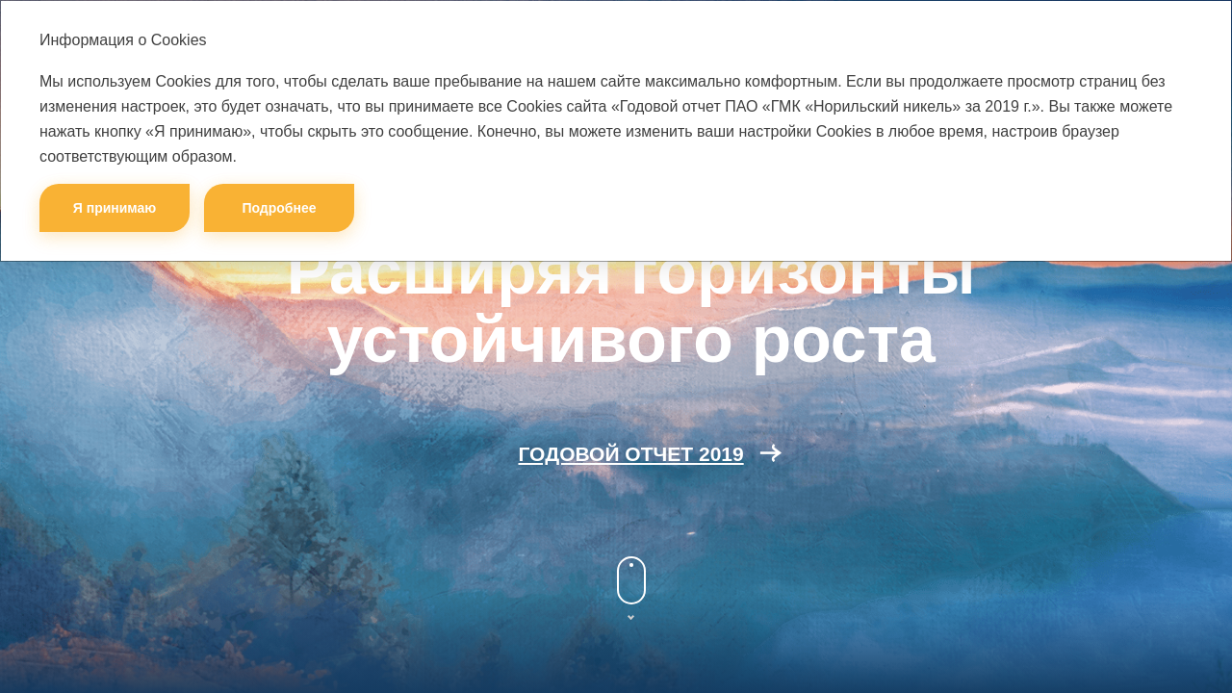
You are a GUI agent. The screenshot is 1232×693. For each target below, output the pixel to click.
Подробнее (279, 208)
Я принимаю (115, 208)
